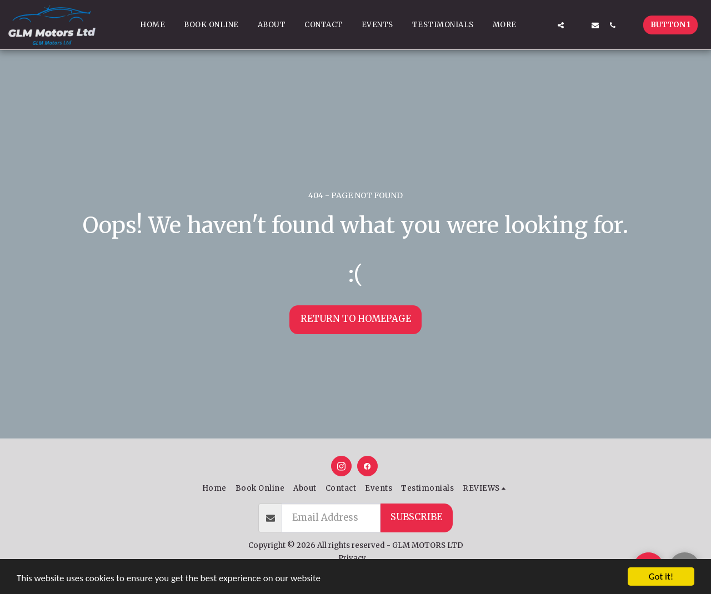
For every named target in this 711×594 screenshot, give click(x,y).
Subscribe (416, 517)
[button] (543, 25)
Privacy (352, 558)
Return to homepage (356, 319)
